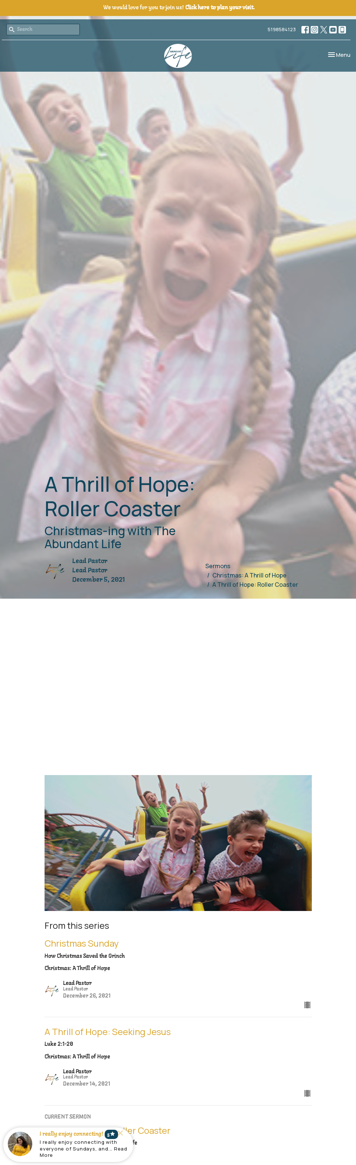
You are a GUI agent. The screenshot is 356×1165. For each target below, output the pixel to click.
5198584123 (282, 29)
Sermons (218, 566)
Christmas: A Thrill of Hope (249, 575)
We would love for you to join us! (179, 7)
